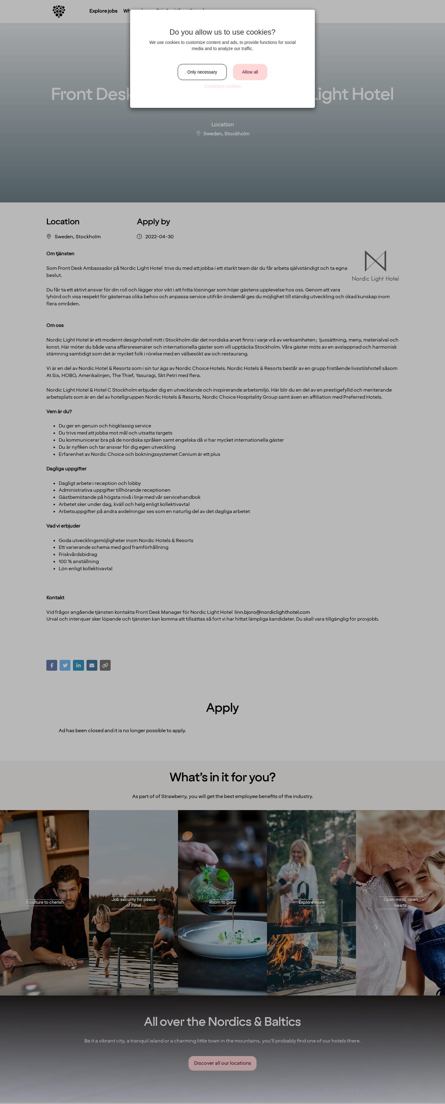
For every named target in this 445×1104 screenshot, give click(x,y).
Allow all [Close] (250, 72)
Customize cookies (222, 86)
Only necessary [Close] (202, 72)
